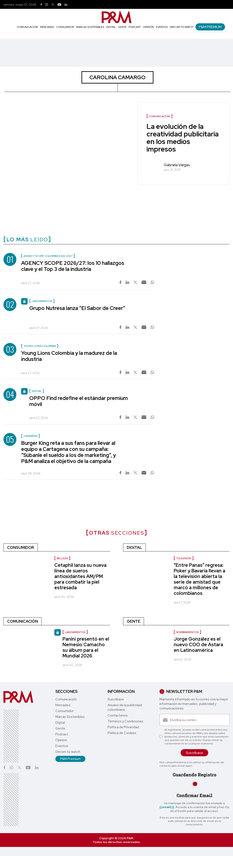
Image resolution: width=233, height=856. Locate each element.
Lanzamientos (75, 632)
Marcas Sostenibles (90, 27)
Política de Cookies (122, 733)
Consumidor (65, 27)
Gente (122, 27)
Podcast (135, 27)
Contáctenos (118, 715)
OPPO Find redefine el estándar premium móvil (78, 401)
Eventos (162, 27)
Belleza (62, 558)
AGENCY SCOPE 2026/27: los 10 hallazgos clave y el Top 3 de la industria (72, 266)
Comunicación (27, 27)
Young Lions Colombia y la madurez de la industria (69, 356)
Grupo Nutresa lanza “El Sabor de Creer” (77, 308)
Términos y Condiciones (125, 721)
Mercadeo (47, 27)
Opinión (148, 27)
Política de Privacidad (123, 727)
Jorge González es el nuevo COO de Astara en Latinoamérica (198, 644)
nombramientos (187, 632)
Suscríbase (116, 699)
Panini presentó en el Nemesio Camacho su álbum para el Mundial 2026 (86, 647)
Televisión (183, 558)
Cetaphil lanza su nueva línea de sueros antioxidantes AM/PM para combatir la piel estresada (80, 576)
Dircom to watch (181, 27)
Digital (111, 27)
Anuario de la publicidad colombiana (125, 707)
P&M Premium (210, 27)
